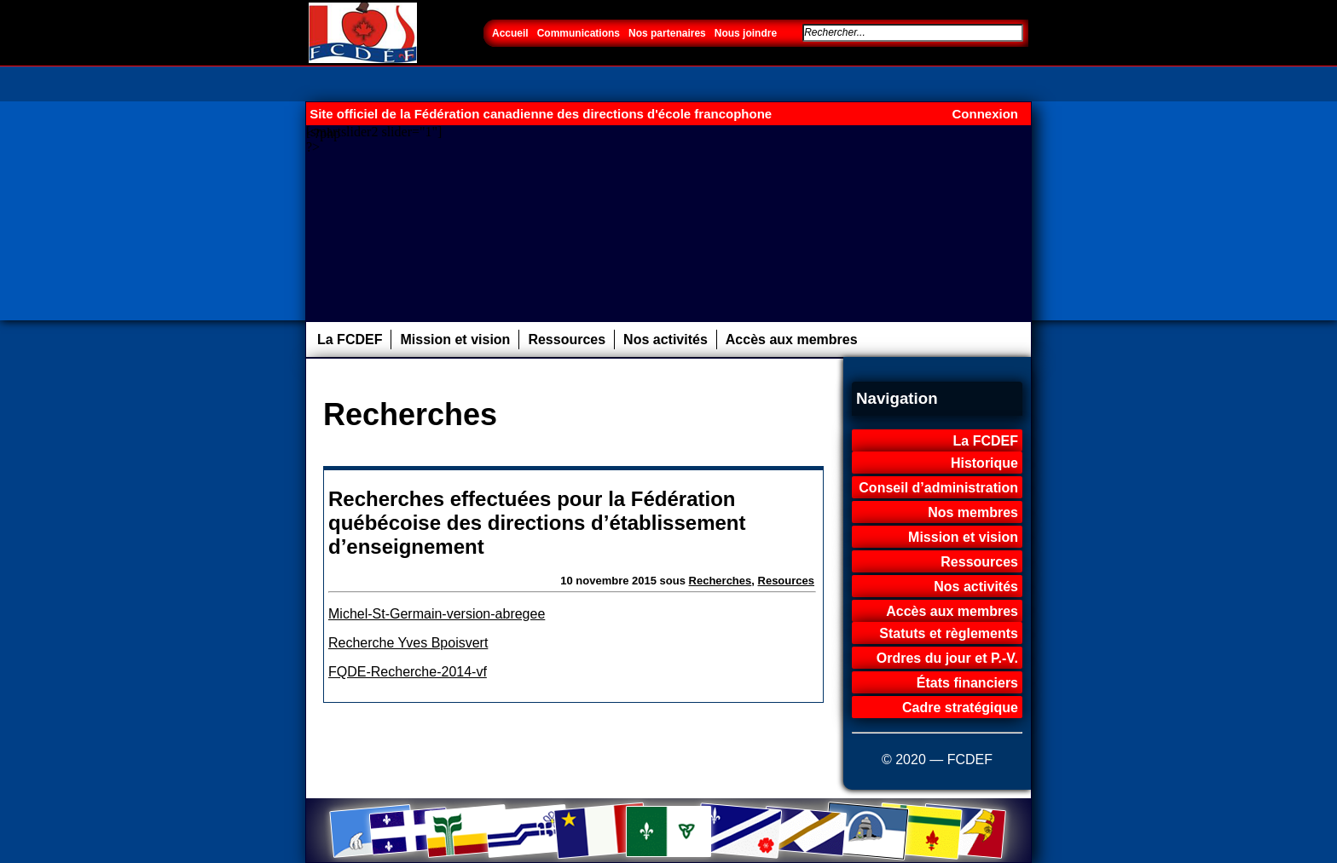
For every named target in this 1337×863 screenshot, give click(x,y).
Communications (578, 33)
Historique (984, 463)
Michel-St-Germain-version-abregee (436, 614)
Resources (786, 580)
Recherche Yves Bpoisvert (408, 643)
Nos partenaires (667, 33)
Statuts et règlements (948, 633)
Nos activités (665, 339)
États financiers (967, 683)
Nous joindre (746, 33)
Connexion (985, 113)
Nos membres (973, 512)
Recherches (720, 580)
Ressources (566, 339)
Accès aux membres (792, 339)
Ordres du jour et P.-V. (947, 658)
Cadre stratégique (960, 707)
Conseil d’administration (938, 487)
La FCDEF (349, 339)
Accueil (510, 33)
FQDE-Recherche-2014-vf (407, 672)
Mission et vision (455, 339)
